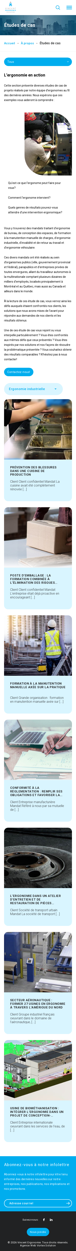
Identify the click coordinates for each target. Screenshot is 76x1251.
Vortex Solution (46, 1245)
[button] (69, 8)
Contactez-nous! (18, 372)
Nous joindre (38, 1231)
